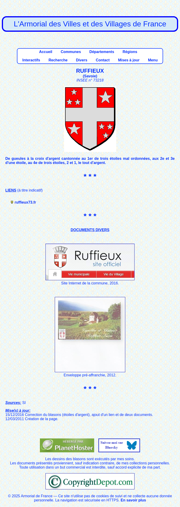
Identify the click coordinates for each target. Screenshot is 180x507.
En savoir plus (133, 500)
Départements (101, 52)
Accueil (45, 52)
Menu (153, 60)
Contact (103, 60)
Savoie (90, 76)
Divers (81, 60)
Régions (129, 52)
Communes (71, 52)
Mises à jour (128, 60)
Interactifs (31, 60)
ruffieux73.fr (25, 202)
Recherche (58, 60)
